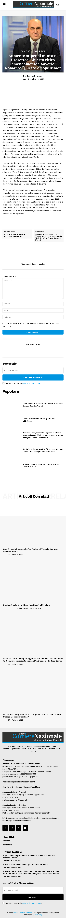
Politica (25, 51)
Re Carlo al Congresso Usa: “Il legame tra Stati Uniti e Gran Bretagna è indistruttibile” (43, 450)
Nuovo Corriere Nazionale (23, 913)
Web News (39, 51)
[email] (33, 370)
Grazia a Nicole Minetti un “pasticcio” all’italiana (26, 605)
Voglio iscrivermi (33, 377)
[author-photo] (4, 555)
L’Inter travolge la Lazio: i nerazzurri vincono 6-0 (14, 235)
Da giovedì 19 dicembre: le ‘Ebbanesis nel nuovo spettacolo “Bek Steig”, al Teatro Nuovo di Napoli (48, 237)
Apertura (6, 861)
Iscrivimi (33, 897)
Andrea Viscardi (22, 608)
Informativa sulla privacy (31, 383)
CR (9, 555)
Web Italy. (39, 915)
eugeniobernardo (34, 76)
